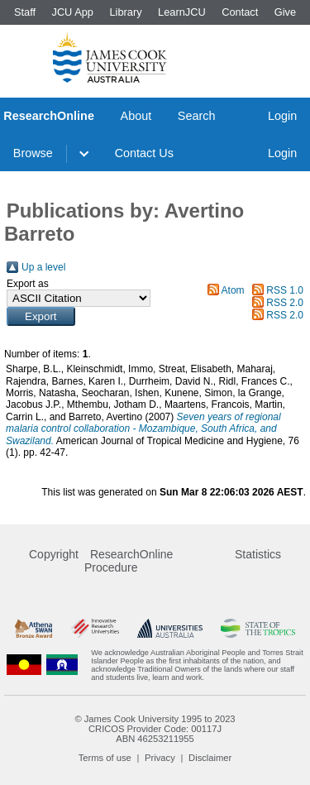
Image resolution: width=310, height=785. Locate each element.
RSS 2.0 (284, 303)
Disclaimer (209, 758)
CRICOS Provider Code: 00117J (155, 729)
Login (282, 115)
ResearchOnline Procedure (128, 561)
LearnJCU (182, 12)
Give (285, 12)
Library (125, 12)
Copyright (54, 554)
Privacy (160, 758)
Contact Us (144, 153)
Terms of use (105, 758)
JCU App (72, 12)
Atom (233, 290)
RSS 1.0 (284, 290)
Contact (240, 12)
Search (197, 115)
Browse (33, 153)
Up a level (43, 267)
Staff (25, 12)
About (136, 115)
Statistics (258, 554)
